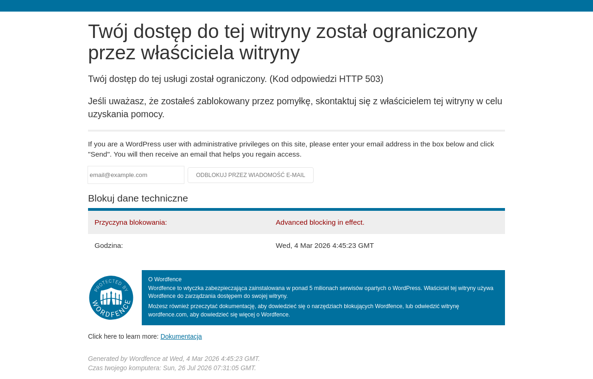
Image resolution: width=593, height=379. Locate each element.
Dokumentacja (181, 336)
